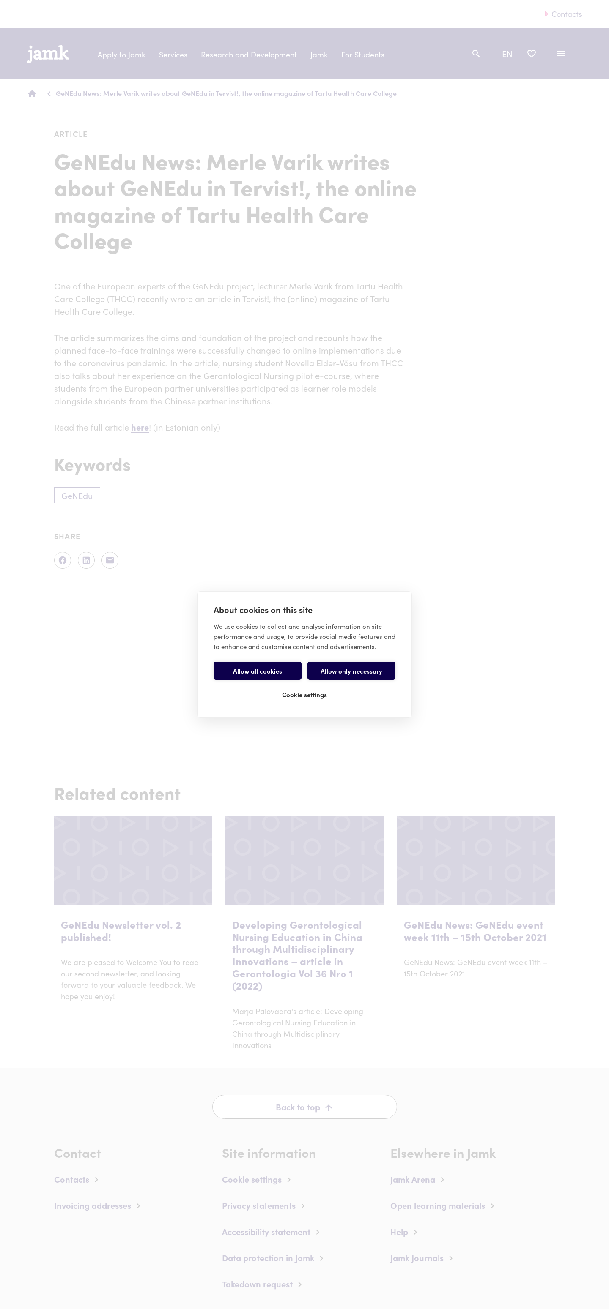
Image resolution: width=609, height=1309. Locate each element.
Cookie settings (304, 694)
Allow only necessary (351, 670)
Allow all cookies (257, 670)
